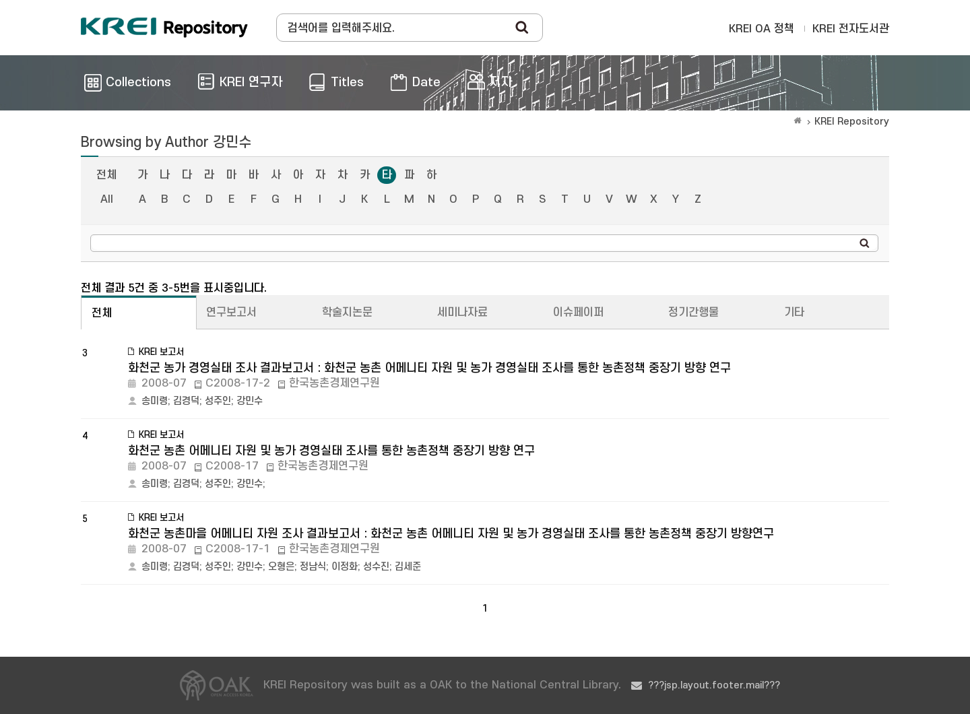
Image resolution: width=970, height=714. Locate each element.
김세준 (408, 567)
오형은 (281, 567)
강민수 (249, 401)
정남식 (313, 567)
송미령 (154, 401)
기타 (794, 312)
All (106, 199)
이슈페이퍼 (578, 312)
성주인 (218, 401)
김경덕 (186, 401)
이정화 (344, 567)
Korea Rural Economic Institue (164, 27)
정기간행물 (693, 312)
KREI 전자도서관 (850, 29)
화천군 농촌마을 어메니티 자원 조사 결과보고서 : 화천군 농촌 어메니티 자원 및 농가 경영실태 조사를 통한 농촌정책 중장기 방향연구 (451, 533)
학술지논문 (347, 312)
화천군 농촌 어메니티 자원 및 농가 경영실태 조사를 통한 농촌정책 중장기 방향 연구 (331, 451)
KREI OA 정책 (761, 29)
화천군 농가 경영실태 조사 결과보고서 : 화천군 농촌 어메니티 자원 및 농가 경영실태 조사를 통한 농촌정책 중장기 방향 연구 (429, 368)
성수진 (376, 567)
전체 (106, 175)
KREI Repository (851, 121)
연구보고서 (231, 312)
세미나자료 (462, 312)
